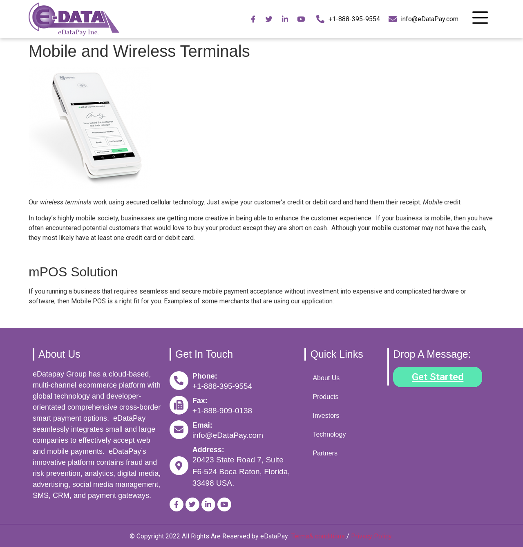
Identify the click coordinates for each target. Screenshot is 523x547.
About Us (326, 377)
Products (325, 396)
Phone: (204, 376)
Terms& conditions (318, 536)
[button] (437, 377)
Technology (329, 434)
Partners (325, 453)
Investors (326, 415)
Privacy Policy (372, 536)
